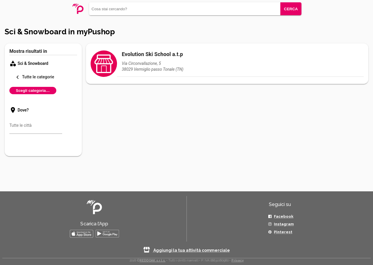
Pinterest (283, 232)
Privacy (237, 260)
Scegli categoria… (33, 90)
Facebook (283, 216)
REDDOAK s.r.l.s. (152, 260)
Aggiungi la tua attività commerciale (186, 250)
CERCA (291, 9)
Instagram (284, 224)
